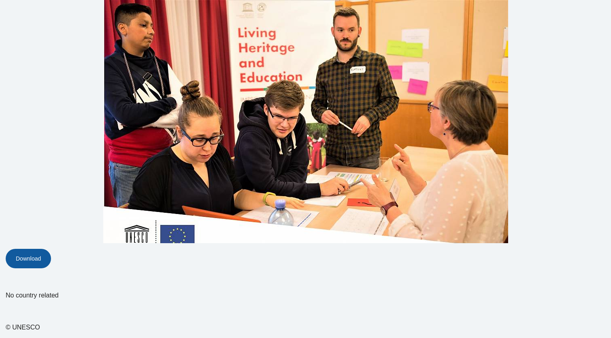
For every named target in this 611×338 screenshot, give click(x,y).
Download (28, 258)
